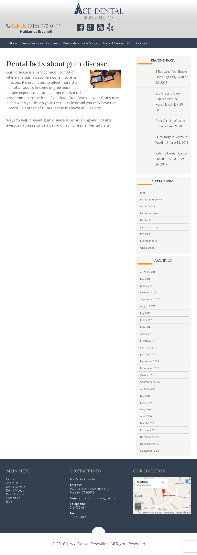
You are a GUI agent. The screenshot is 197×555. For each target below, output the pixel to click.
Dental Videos (15, 490)
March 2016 (147, 423)
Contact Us (13, 498)
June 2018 (146, 285)
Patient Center (113, 43)
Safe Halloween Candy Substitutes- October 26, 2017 (171, 158)
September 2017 (150, 299)
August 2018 (147, 272)
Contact (141, 43)
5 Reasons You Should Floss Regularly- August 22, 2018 (171, 77)
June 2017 (146, 320)
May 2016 (145, 409)
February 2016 (148, 430)
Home (10, 479)
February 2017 (148, 347)
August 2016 (147, 389)
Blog (130, 43)
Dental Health (148, 206)
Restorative (71, 43)
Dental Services (32, 43)
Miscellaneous (149, 241)
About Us (12, 483)
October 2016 (148, 375)
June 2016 (146, 402)
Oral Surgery (91, 43)
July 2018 (145, 278)
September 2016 (150, 382)
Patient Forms (15, 494)
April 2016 (146, 416)
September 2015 (150, 450)
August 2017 (147, 306)
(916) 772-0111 (44, 25)
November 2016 (149, 368)
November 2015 (149, 444)
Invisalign (145, 234)
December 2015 (149, 437)
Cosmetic (53, 43)
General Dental (149, 227)
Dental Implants (149, 213)
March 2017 (147, 340)
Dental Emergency (151, 199)
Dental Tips (147, 220)
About (13, 43)
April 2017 (146, 333)
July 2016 (145, 395)
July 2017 (145, 313)
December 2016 (149, 361)
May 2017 (145, 327)
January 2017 (148, 354)
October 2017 (148, 292)
